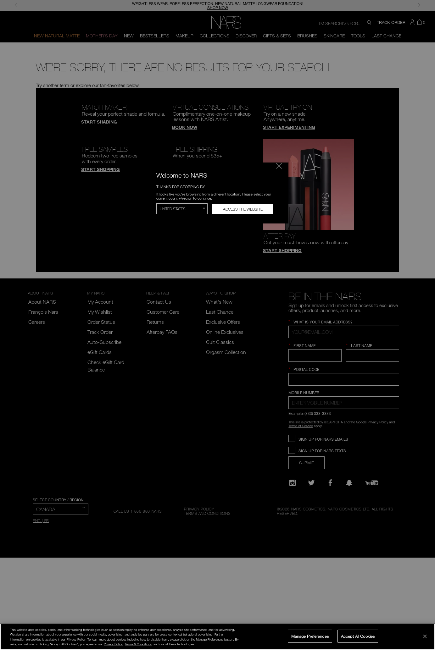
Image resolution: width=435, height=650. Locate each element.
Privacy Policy (76, 639)
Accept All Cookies (358, 635)
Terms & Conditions (138, 644)
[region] (217, 637)
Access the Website (243, 209)
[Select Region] (182, 208)
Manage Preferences (310, 635)
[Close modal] (279, 165)
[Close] (425, 636)
